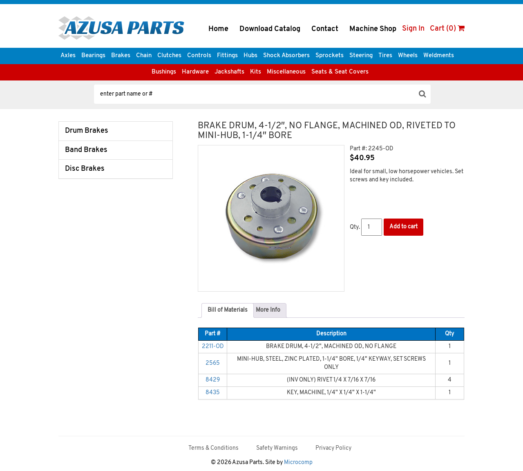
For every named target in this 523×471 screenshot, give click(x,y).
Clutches (169, 56)
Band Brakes (86, 150)
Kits (255, 72)
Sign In (413, 29)
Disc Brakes (85, 169)
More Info (268, 310)
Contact (324, 29)
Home (218, 29)
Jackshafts (229, 72)
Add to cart (403, 227)
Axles (68, 56)
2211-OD (213, 347)
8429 (213, 380)
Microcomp (298, 463)
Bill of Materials (228, 310)
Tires (385, 56)
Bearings (93, 56)
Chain (144, 56)
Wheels (408, 56)
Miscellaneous (286, 72)
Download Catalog (269, 29)
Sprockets (329, 56)
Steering (361, 56)
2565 (213, 363)
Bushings (164, 72)
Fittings (227, 56)
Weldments (438, 56)
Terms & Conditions (213, 448)
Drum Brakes (86, 131)
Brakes (120, 56)
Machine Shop (372, 29)
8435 (213, 393)
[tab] (227, 310)
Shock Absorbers (286, 56)
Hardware (195, 72)
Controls (199, 56)
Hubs (250, 56)
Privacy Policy (333, 448)
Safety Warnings (277, 448)
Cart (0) (447, 29)
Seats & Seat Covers (340, 72)
